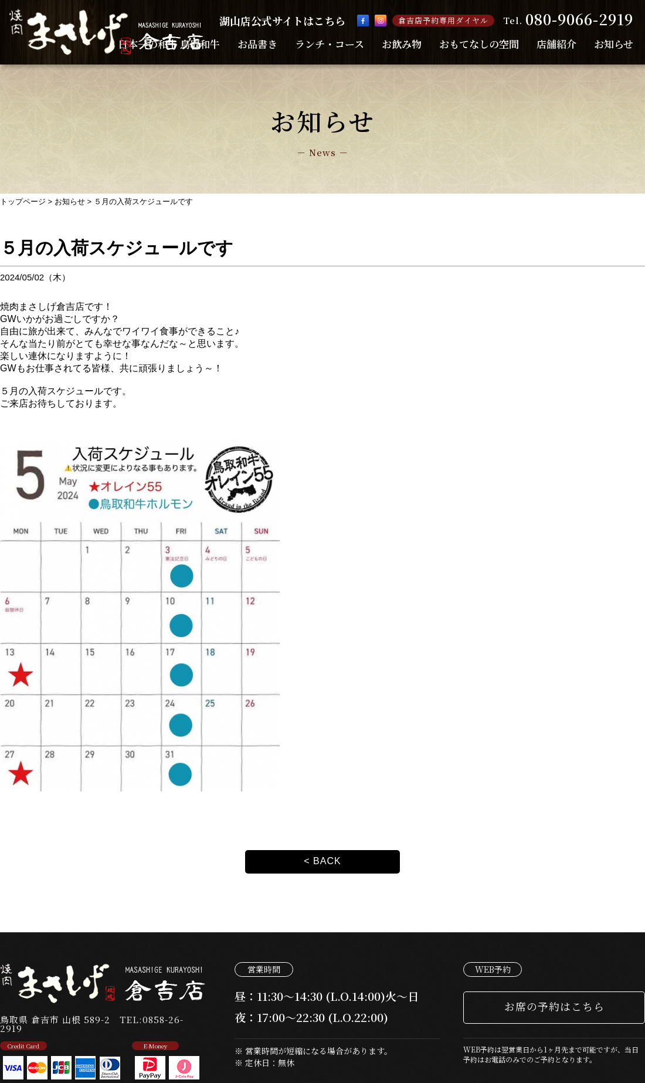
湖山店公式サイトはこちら (282, 20)
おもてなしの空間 (479, 43)
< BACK (322, 861)
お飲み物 (402, 43)
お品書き (257, 43)
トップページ (23, 201)
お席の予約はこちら (554, 1006)
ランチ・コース (329, 43)
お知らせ (613, 43)
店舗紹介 (556, 43)
